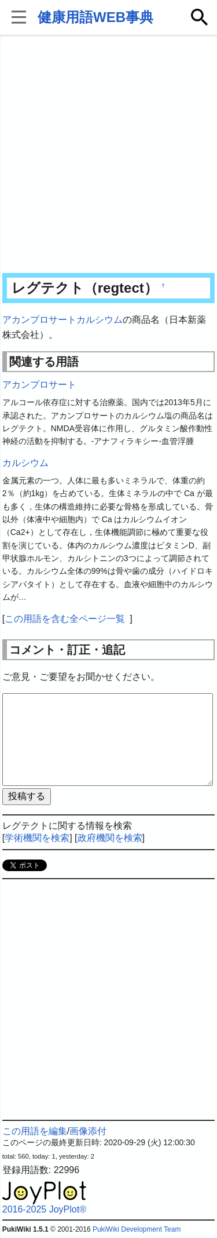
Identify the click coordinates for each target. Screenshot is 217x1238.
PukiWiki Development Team (137, 1229)
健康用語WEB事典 (95, 17)
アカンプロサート (39, 320)
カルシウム (99, 320)
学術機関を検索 (37, 838)
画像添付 (87, 1131)
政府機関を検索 (110, 838)
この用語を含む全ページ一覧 (65, 619)
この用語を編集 (34, 1131)
